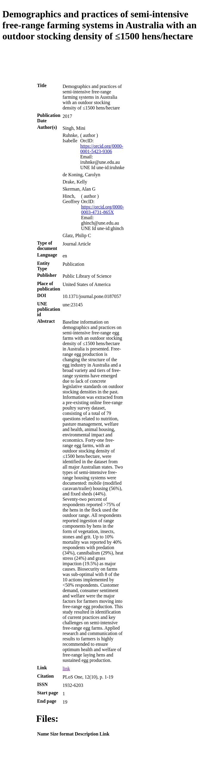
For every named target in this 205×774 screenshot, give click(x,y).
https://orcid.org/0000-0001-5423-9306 (101, 148)
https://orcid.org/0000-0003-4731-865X (102, 209)
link (66, 668)
